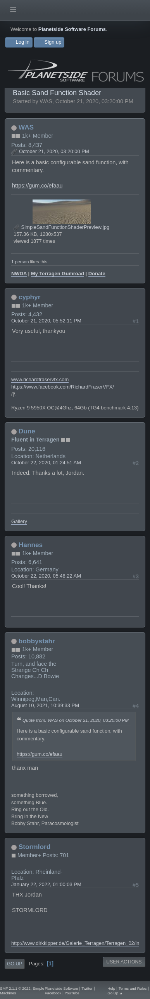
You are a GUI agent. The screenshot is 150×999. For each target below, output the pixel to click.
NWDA (19, 273)
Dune (27, 431)
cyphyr (30, 297)
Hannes (31, 545)
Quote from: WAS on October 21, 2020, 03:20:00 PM (75, 720)
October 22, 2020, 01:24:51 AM (46, 462)
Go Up (14, 964)
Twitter (86, 988)
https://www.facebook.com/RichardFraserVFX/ (62, 387)
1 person (20, 261)
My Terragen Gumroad (57, 273)
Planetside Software (61, 988)
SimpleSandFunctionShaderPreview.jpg (61, 227)
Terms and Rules (133, 988)
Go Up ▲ (115, 993)
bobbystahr (37, 641)
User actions (123, 962)
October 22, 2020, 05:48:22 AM (46, 576)
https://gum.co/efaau (37, 185)
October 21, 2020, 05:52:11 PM (46, 321)
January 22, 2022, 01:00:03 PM (46, 884)
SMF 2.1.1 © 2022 (15, 988)
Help (111, 988)
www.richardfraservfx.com (40, 379)
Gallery (19, 521)
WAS (26, 127)
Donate (96, 273)
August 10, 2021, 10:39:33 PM (45, 705)
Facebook (53, 993)
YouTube (72, 993)
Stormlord (35, 847)
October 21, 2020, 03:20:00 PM (54, 151)
